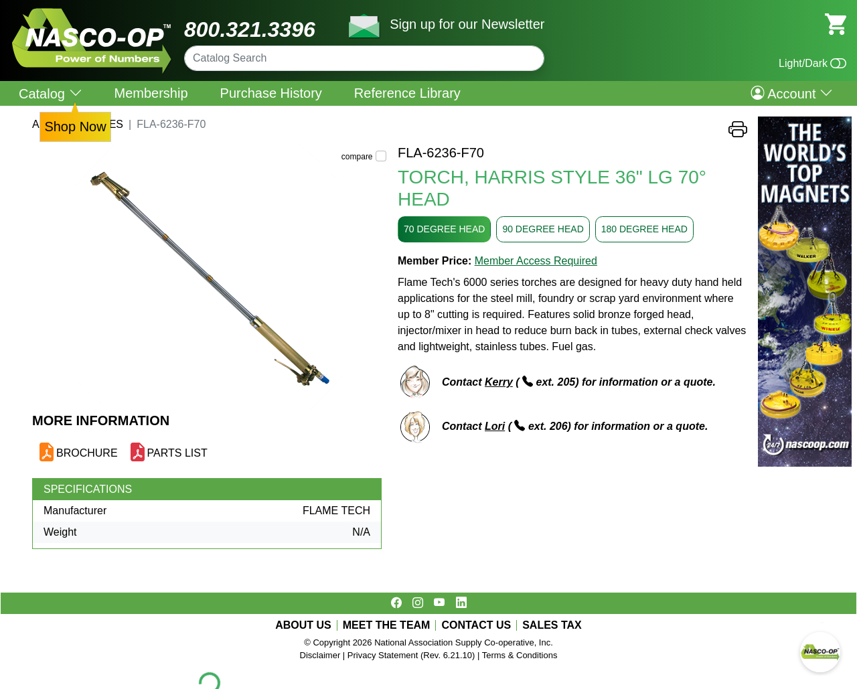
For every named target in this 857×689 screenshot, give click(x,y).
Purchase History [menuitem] (271, 93)
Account (792, 93)
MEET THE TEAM (387, 625)
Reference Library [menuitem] (407, 93)
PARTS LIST (177, 453)
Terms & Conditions (520, 655)
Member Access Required (536, 260)
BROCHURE (87, 453)
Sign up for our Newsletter (467, 24)
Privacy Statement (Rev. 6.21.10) (411, 655)
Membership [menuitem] (151, 93)
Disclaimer (320, 655)
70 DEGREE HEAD (444, 229)
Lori (495, 426)
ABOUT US (303, 625)
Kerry (499, 382)
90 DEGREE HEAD (542, 229)
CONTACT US (476, 625)
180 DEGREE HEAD (644, 229)
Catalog (50, 93)
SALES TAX (552, 625)
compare (357, 156)
